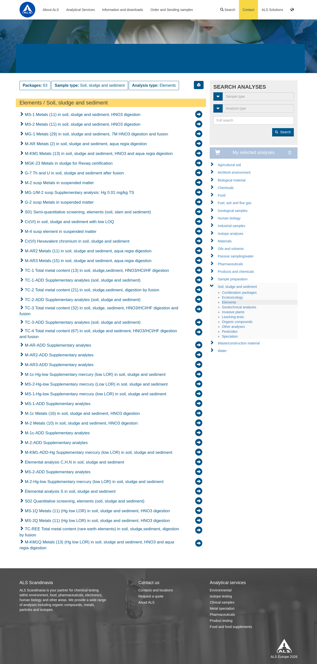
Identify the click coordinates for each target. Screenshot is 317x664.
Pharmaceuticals (230, 264)
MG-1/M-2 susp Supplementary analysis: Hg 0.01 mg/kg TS (79, 192)
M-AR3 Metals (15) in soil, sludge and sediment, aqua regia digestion (87, 260)
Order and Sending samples (171, 10)
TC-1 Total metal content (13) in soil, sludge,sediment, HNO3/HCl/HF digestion (96, 270)
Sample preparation (233, 279)
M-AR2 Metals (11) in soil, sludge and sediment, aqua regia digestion (87, 251)
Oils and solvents (231, 249)
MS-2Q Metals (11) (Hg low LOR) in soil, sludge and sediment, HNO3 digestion (97, 520)
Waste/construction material (239, 343)
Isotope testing (221, 596)
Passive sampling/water (236, 256)
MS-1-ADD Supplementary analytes (57, 403)
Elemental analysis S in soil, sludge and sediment (70, 491)
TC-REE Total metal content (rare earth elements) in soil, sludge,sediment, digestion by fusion (99, 532)
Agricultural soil (229, 165)
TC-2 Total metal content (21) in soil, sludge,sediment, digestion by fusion (91, 290)
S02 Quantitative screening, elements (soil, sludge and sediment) (84, 501)
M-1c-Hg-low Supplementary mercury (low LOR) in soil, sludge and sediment (95, 374)
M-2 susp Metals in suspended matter (59, 182)
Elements (229, 302)
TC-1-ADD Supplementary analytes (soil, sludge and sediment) (82, 280)
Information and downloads (122, 10)
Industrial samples (231, 226)
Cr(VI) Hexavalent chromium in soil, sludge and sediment (76, 241)
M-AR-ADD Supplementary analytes (57, 345)
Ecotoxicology (232, 297)
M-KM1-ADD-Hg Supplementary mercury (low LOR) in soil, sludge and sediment (98, 452)
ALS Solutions (272, 10)
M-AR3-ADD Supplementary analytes (58, 364)
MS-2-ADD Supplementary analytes (57, 472)
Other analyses (233, 327)
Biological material (232, 180)
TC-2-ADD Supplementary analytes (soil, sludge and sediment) (82, 299)
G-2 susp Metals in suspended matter (59, 202)
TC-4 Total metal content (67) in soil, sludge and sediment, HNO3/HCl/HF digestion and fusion (98, 334)
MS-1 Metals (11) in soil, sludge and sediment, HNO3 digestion (82, 114)
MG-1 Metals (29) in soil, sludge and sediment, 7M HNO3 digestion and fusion (96, 134)
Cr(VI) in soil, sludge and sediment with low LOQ (69, 221)
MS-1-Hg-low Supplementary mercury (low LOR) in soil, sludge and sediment (95, 394)
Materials (225, 241)
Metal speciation (222, 608)
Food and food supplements (231, 627)
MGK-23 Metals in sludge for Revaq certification (68, 163)
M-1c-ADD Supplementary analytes (57, 433)
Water (222, 351)
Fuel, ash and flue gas (234, 203)
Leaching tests (233, 317)
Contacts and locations (156, 590)
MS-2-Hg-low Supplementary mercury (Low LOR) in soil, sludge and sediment (96, 384)
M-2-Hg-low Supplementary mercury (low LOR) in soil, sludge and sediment (94, 481)
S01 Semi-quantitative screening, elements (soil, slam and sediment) (87, 212)
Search (227, 10)
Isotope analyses (230, 234)
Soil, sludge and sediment (237, 287)
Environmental (221, 590)
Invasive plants (233, 312)
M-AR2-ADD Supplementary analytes (58, 355)
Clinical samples (222, 602)
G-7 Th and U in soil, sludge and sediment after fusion (74, 173)
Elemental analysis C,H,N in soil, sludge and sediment (74, 462)
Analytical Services (80, 10)
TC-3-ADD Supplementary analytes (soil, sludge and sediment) (82, 322)
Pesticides (230, 331)
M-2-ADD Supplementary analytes (56, 442)
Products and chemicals (236, 272)
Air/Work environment (234, 172)
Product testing (221, 621)
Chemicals (226, 188)
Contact (248, 10)
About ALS (51, 10)
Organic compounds (237, 322)
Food (222, 195)
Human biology (229, 218)
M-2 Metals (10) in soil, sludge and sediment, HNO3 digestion (81, 423)
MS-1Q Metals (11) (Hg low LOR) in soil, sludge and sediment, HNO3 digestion (97, 511)
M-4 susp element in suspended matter (60, 231)
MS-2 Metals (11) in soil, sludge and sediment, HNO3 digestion (82, 124)
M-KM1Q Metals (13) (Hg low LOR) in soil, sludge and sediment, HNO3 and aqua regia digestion (97, 545)
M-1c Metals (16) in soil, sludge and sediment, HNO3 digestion (82, 413)
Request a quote (151, 596)
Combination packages (239, 292)
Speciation (230, 336)
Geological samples (233, 211)
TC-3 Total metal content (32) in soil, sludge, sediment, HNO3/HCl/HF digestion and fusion (99, 311)
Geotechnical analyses (239, 307)
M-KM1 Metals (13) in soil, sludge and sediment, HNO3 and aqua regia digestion (98, 153)
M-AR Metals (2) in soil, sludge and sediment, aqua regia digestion (85, 144)
